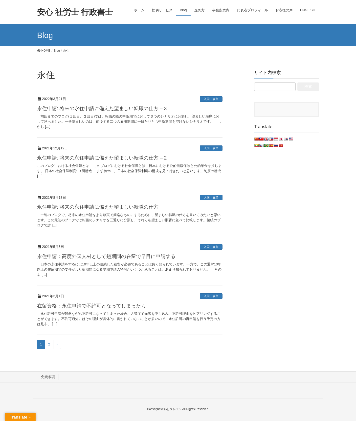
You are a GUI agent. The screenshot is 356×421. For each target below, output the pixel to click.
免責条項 (48, 377)
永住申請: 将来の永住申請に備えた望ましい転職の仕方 (97, 207)
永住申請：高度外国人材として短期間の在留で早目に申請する (106, 256)
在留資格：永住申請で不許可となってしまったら (91, 305)
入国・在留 (211, 99)
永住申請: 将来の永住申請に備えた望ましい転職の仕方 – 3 (102, 108)
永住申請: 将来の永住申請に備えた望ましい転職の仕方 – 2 (102, 157)
